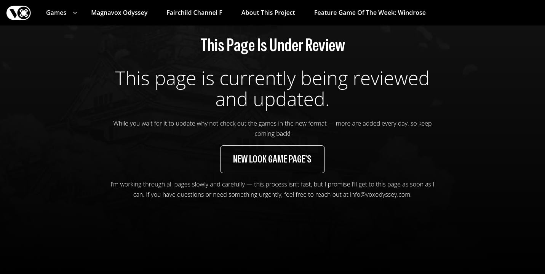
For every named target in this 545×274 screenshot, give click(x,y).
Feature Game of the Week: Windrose (370, 12)
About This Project (268, 12)
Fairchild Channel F (194, 12)
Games (56, 12)
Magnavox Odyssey (119, 12)
